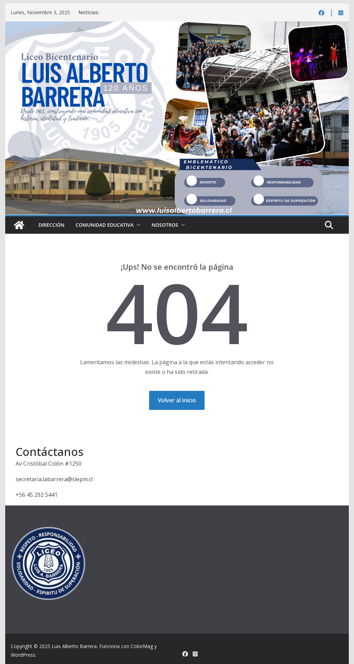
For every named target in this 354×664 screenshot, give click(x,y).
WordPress (23, 655)
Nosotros (165, 225)
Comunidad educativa (104, 225)
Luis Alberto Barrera (74, 646)
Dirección (51, 225)
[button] (136, 225)
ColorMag (142, 646)
